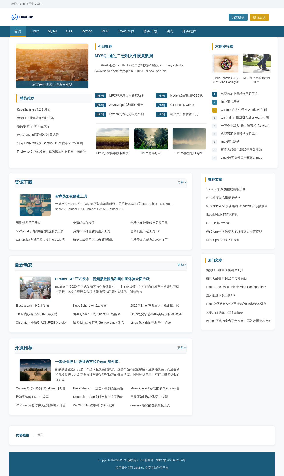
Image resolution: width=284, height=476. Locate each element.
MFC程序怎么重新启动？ (126, 95)
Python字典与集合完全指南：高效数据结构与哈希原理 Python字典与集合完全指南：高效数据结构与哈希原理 (239, 322)
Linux (34, 31)
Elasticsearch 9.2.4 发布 (32, 305)
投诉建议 (259, 17)
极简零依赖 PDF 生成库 (33, 126)
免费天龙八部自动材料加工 (149, 239)
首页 (18, 31)
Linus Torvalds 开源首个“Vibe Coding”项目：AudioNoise (236, 288)
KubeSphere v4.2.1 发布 (34, 109)
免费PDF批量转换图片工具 (35, 118)
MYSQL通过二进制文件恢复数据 (124, 56)
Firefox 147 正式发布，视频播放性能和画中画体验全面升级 (102, 279)
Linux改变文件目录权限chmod (241, 157)
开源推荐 (189, 31)
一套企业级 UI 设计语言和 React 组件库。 (245, 127)
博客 (40, 434)
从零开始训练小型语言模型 (149, 397)
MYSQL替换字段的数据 (112, 141)
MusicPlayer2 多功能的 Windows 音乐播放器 (237, 206)
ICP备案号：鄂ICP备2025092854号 (163, 460)
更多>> (182, 182)
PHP (105, 31)
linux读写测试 (151, 141)
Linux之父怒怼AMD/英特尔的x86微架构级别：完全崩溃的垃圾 (238, 305)
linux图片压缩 (230, 101)
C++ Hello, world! (182, 105)
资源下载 (150, 31)
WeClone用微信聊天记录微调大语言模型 (234, 231)
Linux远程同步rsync (189, 141)
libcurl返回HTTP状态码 (222, 214)
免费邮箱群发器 (84, 223)
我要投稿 (238, 17)
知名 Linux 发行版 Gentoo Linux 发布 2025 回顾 (50, 143)
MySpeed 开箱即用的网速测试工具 (40, 231)
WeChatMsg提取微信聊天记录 (38, 134)
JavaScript (126, 31)
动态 (169, 31)
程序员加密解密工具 (184, 114)
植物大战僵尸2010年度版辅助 (241, 149)
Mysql (52, 31)
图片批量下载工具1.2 (145, 231)
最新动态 (23, 265)
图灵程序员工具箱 (28, 223)
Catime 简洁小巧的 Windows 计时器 (244, 111)
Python (87, 31)
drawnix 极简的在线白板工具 (150, 405)
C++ (69, 31)
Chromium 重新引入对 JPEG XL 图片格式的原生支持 (245, 119)
